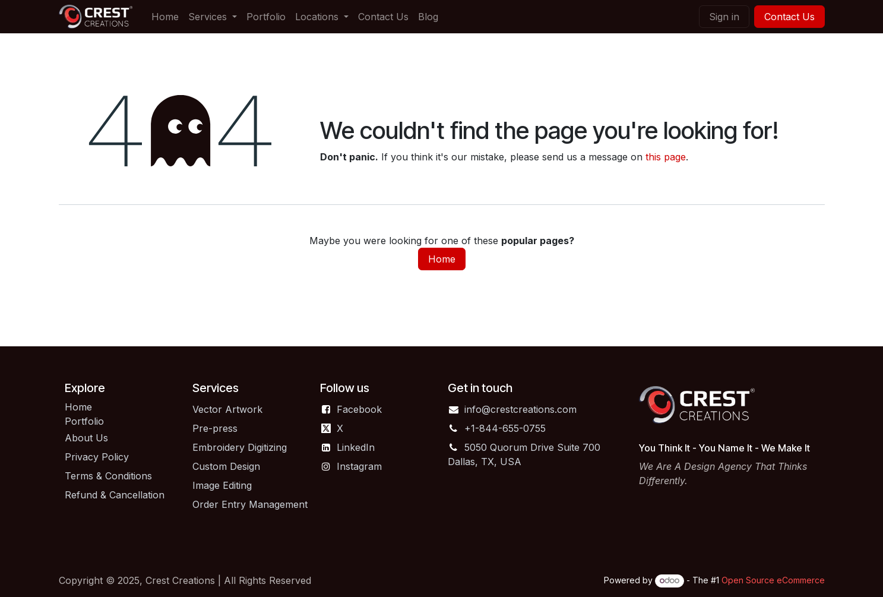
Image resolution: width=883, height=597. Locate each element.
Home (441, 259)
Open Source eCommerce (773, 580)
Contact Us (789, 17)
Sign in (724, 17)
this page (665, 157)
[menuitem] (165, 17)
